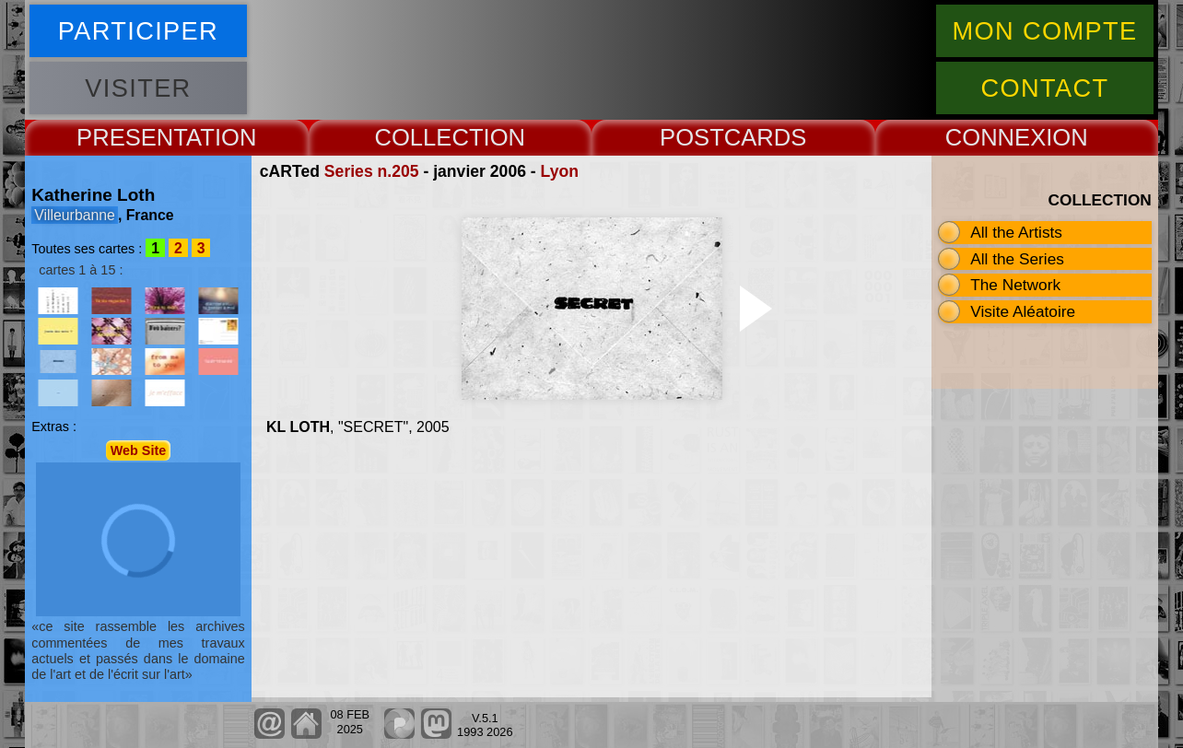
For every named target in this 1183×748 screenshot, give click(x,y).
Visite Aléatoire (1022, 311)
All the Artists (1016, 232)
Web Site (139, 450)
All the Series (1017, 259)
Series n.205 (371, 171)
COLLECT (428, 137)
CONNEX (996, 137)
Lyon (560, 171)
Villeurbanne (74, 215)
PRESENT (131, 137)
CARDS (765, 137)
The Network (1015, 284)
